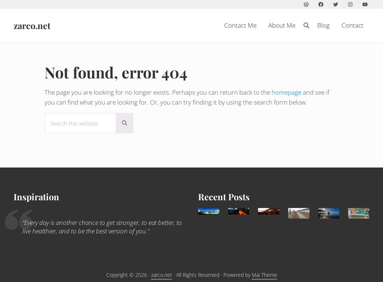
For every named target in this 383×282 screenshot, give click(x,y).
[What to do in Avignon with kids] (239, 211)
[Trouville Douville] (298, 213)
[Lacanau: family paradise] (329, 213)
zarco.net (32, 28)
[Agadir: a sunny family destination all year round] (268, 211)
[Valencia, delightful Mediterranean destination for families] (208, 211)
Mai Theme (264, 274)
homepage (286, 96)
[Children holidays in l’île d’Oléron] (358, 213)
